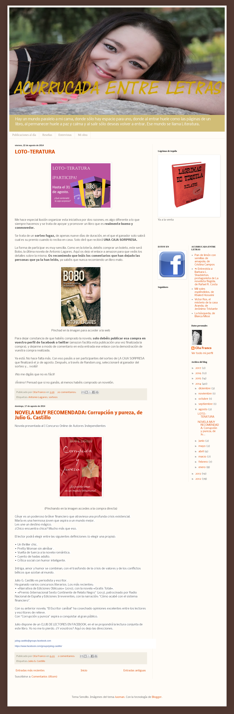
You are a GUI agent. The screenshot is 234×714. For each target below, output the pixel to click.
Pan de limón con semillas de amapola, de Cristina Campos (205, 260)
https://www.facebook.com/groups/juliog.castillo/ (38, 646)
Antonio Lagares (38, 397)
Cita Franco (203, 348)
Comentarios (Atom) (44, 676)
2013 (198, 473)
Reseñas (47, 134)
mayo (202, 446)
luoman (119, 697)
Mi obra (82, 134)
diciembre (205, 388)
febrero (204, 461)
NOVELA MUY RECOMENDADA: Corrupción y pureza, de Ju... (208, 428)
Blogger (157, 697)
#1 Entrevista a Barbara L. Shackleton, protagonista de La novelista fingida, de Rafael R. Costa (206, 276)
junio (202, 440)
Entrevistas (65, 134)
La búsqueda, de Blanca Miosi (205, 315)
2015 (198, 378)
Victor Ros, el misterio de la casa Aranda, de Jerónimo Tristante (206, 304)
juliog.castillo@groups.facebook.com (33, 640)
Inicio (84, 670)
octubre (204, 398)
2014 (198, 383)
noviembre (205, 393)
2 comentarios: (66, 656)
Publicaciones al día (24, 134)
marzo (203, 456)
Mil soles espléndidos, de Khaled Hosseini (204, 292)
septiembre (206, 404)
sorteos (53, 397)
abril (201, 451)
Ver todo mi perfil (202, 353)
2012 (198, 478)
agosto (203, 409)
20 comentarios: (67, 392)
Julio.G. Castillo (36, 661)
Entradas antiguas (135, 670)
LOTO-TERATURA (35, 152)
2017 (198, 368)
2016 (198, 373)
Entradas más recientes (30, 670)
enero (202, 467)
